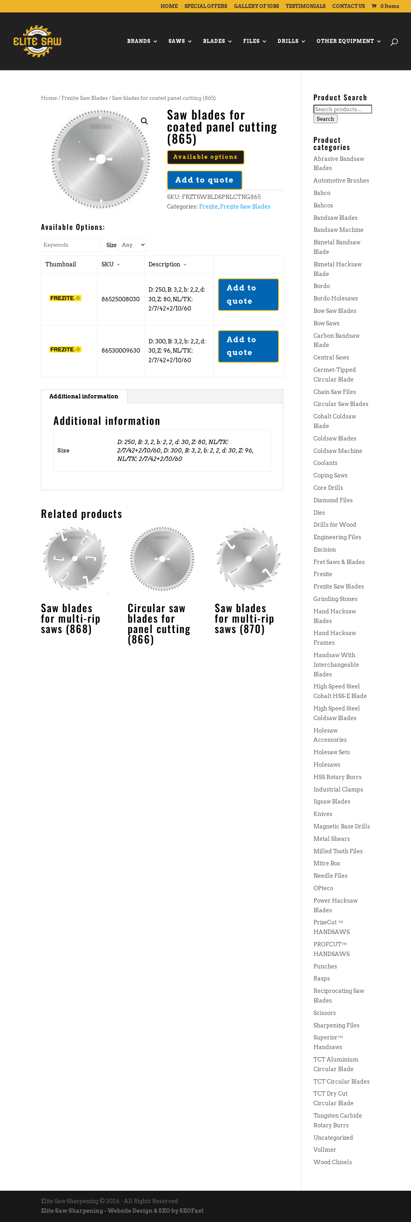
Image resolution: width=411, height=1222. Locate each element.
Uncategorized (333, 1138)
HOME (169, 6)
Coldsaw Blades (334, 438)
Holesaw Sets (331, 752)
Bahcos (323, 205)
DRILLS (288, 41)
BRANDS (139, 41)
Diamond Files (333, 500)
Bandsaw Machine (338, 230)
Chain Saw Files (334, 392)
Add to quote (204, 180)
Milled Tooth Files (338, 851)
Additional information (83, 396)
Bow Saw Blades (334, 311)
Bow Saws (326, 323)
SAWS (177, 41)
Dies (319, 513)
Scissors (324, 1013)
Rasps (321, 978)
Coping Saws (330, 475)
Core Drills (328, 488)
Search (325, 119)
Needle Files (330, 876)
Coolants (325, 463)
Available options (205, 157)
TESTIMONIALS (306, 6)
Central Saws (331, 357)
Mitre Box (326, 863)
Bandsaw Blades (335, 218)
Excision (324, 549)
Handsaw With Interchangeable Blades (336, 665)
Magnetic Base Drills (341, 826)
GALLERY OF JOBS (256, 6)
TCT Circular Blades (341, 1081)
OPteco (323, 888)
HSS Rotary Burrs (337, 777)
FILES (251, 41)
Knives (322, 814)
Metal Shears (331, 839)
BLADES (214, 41)
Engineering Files (337, 537)
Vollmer (324, 1150)
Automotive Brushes (341, 180)
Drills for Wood (334, 525)
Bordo (321, 286)
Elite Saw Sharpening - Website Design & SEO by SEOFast (122, 1211)
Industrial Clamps (338, 789)
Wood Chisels (332, 1162)
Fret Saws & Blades (339, 562)
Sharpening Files (336, 1025)
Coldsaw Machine (337, 451)
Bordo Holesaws (335, 298)
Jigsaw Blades (331, 801)
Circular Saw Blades (340, 404)
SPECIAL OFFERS (206, 6)
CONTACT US (348, 6)
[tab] (84, 396)
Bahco (321, 193)
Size (111, 245)
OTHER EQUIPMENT (345, 41)
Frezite (208, 206)
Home (49, 98)
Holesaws (326, 764)
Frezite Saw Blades (84, 98)
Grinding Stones (335, 599)
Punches (325, 966)
